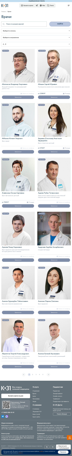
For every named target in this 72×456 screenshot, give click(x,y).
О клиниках (36, 409)
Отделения (36, 391)
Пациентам (56, 391)
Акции (34, 401)
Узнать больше (62, 414)
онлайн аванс (19, 437)
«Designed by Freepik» (8, 448)
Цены (34, 396)
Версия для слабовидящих (63, 447)
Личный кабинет (58, 393)
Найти (60, 24)
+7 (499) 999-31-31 (7, 412)
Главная (3, 11)
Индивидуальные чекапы (37, 1)
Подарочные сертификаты (61, 401)
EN (53, 447)
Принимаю (63, 452)
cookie (41, 451)
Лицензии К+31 (37, 411)
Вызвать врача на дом (15, 396)
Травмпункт (56, 399)
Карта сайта (36, 417)
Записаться (18, 97)
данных (20, 453)
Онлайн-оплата (57, 396)
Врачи (34, 393)
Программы (36, 399)
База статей (36, 414)
